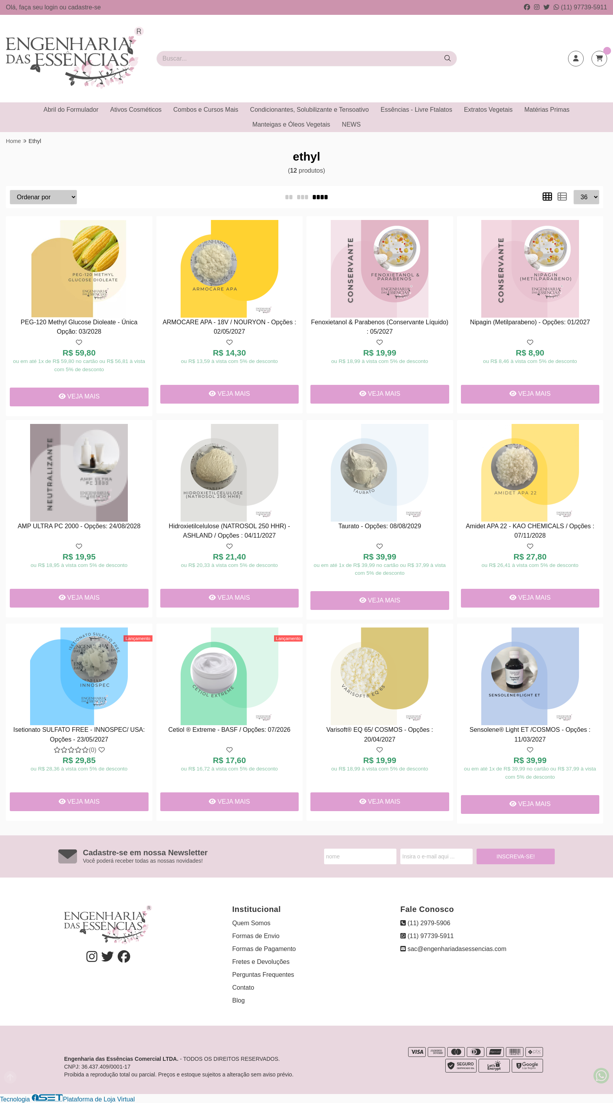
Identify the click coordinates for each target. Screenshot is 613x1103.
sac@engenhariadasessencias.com (453, 949)
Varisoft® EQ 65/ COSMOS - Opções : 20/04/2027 (379, 734)
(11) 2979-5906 (425, 923)
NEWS (351, 124)
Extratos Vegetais (488, 109)
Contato (243, 987)
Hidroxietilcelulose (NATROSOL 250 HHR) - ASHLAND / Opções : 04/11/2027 (229, 531)
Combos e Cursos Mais (205, 109)
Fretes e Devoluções (261, 961)
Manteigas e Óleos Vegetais (291, 124)
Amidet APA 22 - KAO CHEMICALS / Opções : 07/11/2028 (530, 531)
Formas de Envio (256, 936)
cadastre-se (84, 7)
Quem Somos (251, 923)
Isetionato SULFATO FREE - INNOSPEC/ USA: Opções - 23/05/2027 (79, 734)
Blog (238, 1000)
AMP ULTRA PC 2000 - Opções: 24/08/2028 (79, 526)
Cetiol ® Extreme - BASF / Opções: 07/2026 (229, 729)
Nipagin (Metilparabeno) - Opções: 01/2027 (530, 322)
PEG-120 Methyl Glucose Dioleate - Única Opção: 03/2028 (79, 327)
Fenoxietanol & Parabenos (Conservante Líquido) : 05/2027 (379, 327)
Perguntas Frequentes (263, 974)
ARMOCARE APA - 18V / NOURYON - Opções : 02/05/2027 (229, 327)
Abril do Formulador (71, 109)
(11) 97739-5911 (580, 7)
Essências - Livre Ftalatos (416, 109)
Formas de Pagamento (264, 949)
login (52, 7)
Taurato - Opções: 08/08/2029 (379, 526)
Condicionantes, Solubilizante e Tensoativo (309, 109)
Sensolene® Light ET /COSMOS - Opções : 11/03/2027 (530, 734)
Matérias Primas (547, 109)
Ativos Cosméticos (136, 109)
